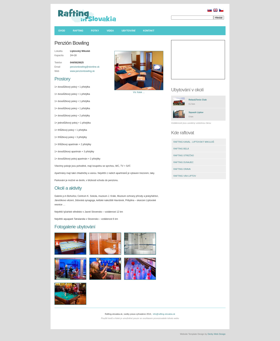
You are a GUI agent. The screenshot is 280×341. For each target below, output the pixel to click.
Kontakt (148, 30)
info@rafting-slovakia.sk (164, 314)
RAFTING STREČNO (183, 155)
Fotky (95, 30)
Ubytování (128, 30)
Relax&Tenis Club (198, 100)
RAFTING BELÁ (181, 148)
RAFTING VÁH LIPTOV (184, 176)
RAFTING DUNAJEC (183, 162)
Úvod (61, 30)
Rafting (78, 30)
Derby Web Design (217, 334)
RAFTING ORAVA (182, 169)
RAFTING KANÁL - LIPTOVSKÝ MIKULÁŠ (193, 142)
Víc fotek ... (139, 92)
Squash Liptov (196, 112)
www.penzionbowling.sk (82, 71)
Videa (110, 30)
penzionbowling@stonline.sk (85, 66)
